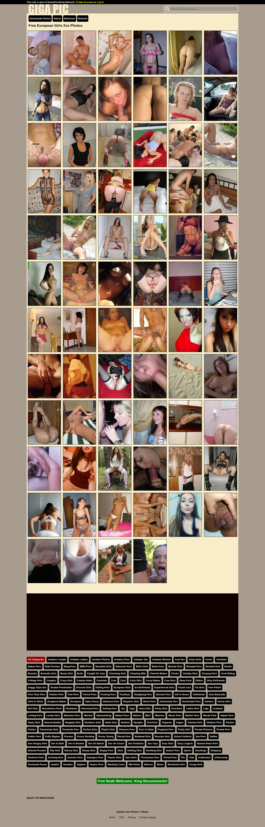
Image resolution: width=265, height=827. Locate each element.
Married (88, 715)
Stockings (200, 750)
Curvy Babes (153, 680)
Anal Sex (180, 659)
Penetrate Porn (70, 729)
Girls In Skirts (35, 701)
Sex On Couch (116, 743)
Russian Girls (162, 736)
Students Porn (36, 757)
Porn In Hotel (146, 729)
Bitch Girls (142, 666)
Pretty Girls (184, 729)
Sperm (187, 750)
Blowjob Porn (194, 666)
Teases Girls (114, 757)
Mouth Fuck (209, 715)
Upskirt (55, 764)
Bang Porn (70, 666)
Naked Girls (227, 715)
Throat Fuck (170, 757)
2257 (121, 817)
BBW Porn (85, 666)
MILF (148, 715)
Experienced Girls (164, 687)
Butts (80, 673)
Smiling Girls (134, 750)
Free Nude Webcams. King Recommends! (132, 781)
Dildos (199, 680)
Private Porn (223, 729)
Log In (100, 2)
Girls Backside (217, 694)
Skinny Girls (71, 750)
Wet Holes (134, 764)
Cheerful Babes (158, 673)
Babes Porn (34, 666)
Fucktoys (125, 694)
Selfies (213, 736)
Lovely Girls (53, 715)
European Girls (122, 687)
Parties (32, 729)
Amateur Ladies (79, 659)
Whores (148, 764)
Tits (183, 757)
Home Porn (149, 701)
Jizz (123, 708)
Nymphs (138, 722)
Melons (137, 715)
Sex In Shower (76, 743)
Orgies (180, 722)
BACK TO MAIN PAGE (40, 797)
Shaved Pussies (37, 750)
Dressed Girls (83, 687)
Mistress (159, 715)
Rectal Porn (124, 736)
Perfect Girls (90, 729)
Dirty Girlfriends (216, 680)
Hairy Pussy (92, 701)
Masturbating (103, 715)
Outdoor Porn (214, 722)
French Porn (90, 694)
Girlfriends (199, 694)
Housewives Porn (52, 708)
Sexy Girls (168, 743)
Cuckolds (101, 680)
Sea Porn (200, 736)
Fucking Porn (108, 694)
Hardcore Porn (111, 701)
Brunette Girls (48, 673)
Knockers (176, 708)
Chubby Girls (190, 673)
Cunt (123, 680)
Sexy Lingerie (185, 743)
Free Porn (73, 694)
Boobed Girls (213, 666)
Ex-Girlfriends (142, 687)
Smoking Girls (154, 750)
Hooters (209, 701)
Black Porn (158, 666)
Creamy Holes (84, 680)
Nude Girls (111, 722)
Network (82, 18)
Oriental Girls (195, 722)
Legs (206, 708)
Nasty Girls (34, 722)
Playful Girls (108, 729)
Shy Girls (55, 750)
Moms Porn (174, 715)
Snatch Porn (173, 750)
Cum (113, 680)
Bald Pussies (52, 666)
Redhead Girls (143, 736)
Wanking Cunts (116, 764)
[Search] (201, 9)
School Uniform (182, 736)
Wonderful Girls (176, 764)
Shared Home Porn (207, 743)
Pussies (68, 736)
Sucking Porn (55, 757)
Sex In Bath (57, 743)
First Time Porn (36, 694)
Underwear (204, 757)
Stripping (216, 750)
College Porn (35, 680)
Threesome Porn (150, 757)
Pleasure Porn (127, 729)
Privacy (132, 817)
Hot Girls (33, 708)
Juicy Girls (145, 708)
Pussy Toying (105, 736)
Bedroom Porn (124, 666)
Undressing (220, 757)
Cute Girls (170, 680)
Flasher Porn (56, 694)
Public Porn (34, 736)
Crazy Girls (66, 680)
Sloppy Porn (106, 750)
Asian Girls (195, 659)
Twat (191, 757)
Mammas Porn (72, 715)
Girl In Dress (182, 694)
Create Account (84, 2)
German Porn (163, 694)
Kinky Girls (161, 708)
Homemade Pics (169, 701)
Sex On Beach (96, 743)
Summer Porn (75, 757)
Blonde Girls (175, 666)
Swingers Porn (95, 757)
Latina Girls (192, 708)
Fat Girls (199, 687)
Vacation (68, 764)
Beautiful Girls (104, 666)
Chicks (175, 673)
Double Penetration (61, 687)
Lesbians (218, 708)
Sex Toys (153, 743)
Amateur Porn (122, 659)
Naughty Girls (73, 722)
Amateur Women (161, 659)
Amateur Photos (101, 659)
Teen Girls (131, 757)
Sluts (120, 750)
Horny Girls (224, 701)
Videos (57, 18)
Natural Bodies (53, 722)
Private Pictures (204, 729)
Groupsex (75, 701)
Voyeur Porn (97, 764)
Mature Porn (122, 715)
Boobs (228, 666)
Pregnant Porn (166, 729)
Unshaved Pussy (37, 764)
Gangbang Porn (143, 694)
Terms (112, 817)
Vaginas (81, 764)
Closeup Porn (209, 673)
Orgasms (167, 722)
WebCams (69, 18)
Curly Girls (136, 680)
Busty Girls (66, 673)
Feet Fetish (215, 687)
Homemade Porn (191, 701)
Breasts (32, 673)
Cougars (51, 680)
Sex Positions (136, 743)
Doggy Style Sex (37, 687)
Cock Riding (228, 673)
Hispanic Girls (131, 701)
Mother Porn (192, 715)
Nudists (125, 722)
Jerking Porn (110, 708)
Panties (230, 722)
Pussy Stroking (85, 736)
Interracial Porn (89, 708)
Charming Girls (117, 673)
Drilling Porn (103, 687)
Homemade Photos (40, 18)
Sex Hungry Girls (37, 743)
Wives (160, 764)
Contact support (147, 817)
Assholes (221, 659)
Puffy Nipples (52, 736)
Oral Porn (152, 722)
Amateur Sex (141, 659)
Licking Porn (35, 715)
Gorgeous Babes (56, 701)
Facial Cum (184, 687)
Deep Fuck (186, 680)
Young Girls (196, 764)
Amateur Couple (57, 659)
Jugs (132, 708)
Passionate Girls (49, 729)
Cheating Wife (138, 673)
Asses (208, 659)
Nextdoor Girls (93, 722)
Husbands (71, 708)
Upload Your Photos (127, 811)
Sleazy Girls (89, 750)
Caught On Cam (96, 673)
